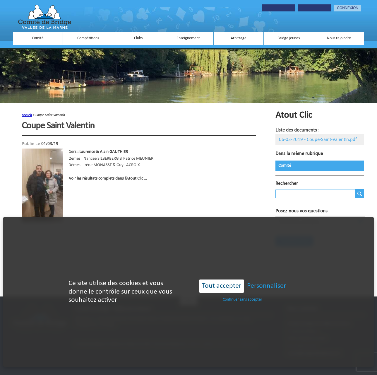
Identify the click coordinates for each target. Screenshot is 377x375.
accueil (27, 115)
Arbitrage (238, 38)
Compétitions (88, 38)
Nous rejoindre (339, 38)
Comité (38, 38)
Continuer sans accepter (242, 293)
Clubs (138, 38)
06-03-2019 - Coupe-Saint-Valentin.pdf (318, 139)
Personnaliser (266, 279)
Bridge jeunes (288, 38)
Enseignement (188, 38)
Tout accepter (221, 279)
